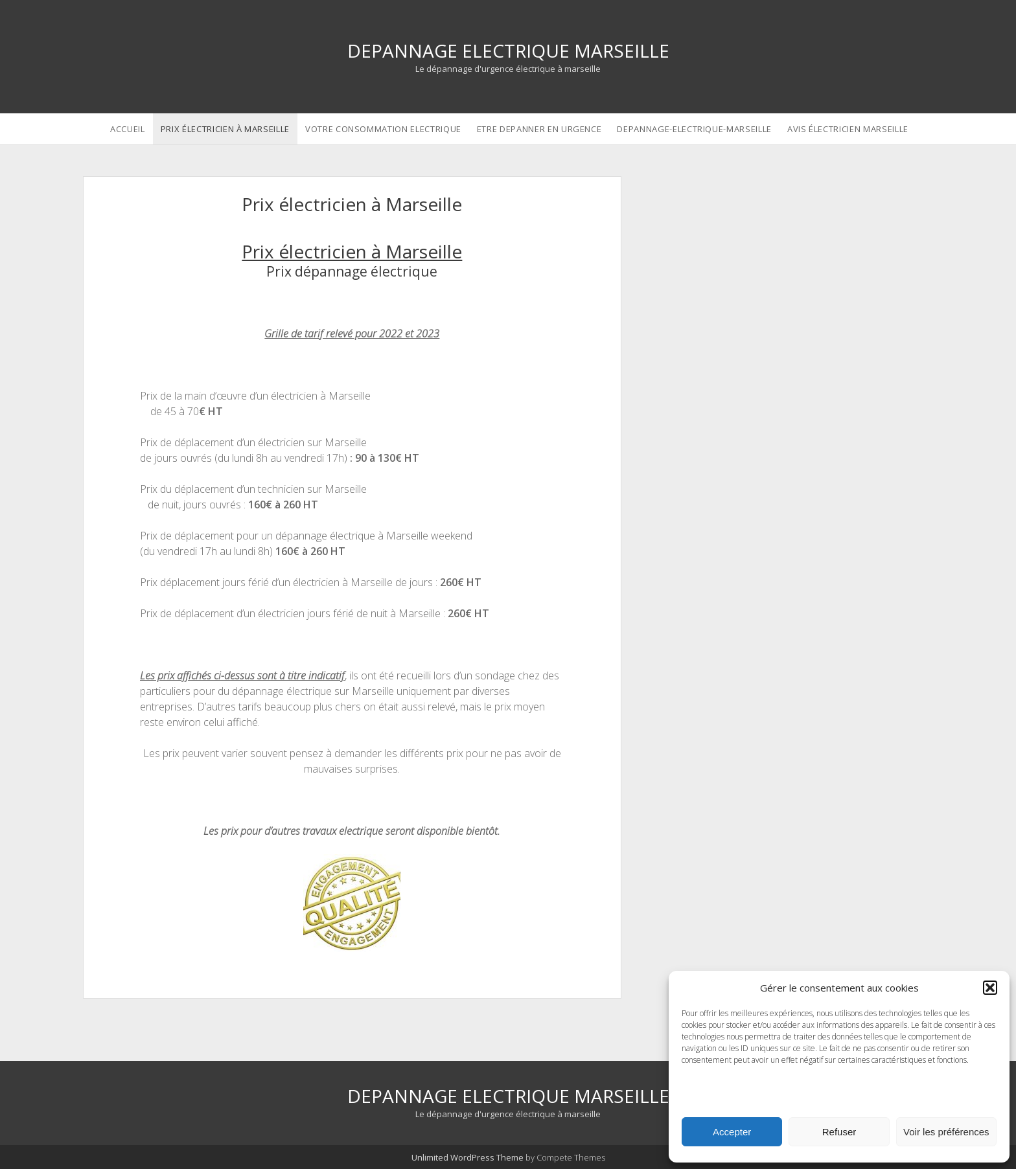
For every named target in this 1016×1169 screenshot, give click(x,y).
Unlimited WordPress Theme (467, 1157)
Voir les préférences (946, 1131)
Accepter (732, 1131)
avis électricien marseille (847, 129)
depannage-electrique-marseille (694, 129)
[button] (990, 987)
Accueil (127, 129)
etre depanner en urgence (539, 129)
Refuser (839, 1131)
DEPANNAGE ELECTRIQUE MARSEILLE (508, 50)
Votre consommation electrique (383, 129)
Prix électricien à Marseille (225, 129)
